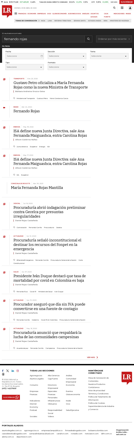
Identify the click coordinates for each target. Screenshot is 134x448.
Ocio (68, 404)
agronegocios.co (31, 430)
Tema (92, 51)
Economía (70, 385)
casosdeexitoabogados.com (14, 434)
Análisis (69, 375)
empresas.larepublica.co (52, 430)
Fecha (8, 51)
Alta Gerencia (53, 375)
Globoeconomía (73, 394)
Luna (50, 21)
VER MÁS (91, 357)
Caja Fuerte (53, 379)
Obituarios (52, 404)
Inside (68, 401)
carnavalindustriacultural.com (41, 434)
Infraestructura (54, 401)
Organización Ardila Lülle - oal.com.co (122, 432)
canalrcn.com (62, 434)
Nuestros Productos (96, 384)
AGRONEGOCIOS (74, 14)
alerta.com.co (8, 437)
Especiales (52, 391)
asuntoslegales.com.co (12, 430)
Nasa (43, 21)
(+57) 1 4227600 (9, 388)
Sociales (33, 416)
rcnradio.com (76, 434)
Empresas (34, 391)
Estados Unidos (94, 21)
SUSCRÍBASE (127, 2)
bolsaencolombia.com (98, 430)
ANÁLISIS (85, 14)
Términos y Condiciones (98, 394)
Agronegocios (36, 375)
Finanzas (33, 394)
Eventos (69, 391)
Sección (51, 51)
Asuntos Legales (37, 379)
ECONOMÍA (32, 14)
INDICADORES (119, 14)
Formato (51, 62)
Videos (51, 416)
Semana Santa (80, 21)
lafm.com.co (106, 434)
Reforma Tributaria (62, 21)
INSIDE (128, 14)
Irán (105, 21)
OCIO (49, 14)
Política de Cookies (96, 403)
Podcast (33, 410)
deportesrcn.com (24, 437)
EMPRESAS (41, 14)
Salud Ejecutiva (72, 410)
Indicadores (35, 401)
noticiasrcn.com (92, 434)
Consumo (34, 385)
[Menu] (16, 13)
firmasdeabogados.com (75, 430)
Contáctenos (93, 387)
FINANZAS (22, 14)
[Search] (114, 8)
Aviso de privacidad (96, 390)
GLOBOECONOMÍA (59, 14)
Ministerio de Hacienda (119, 21)
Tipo (7, 62)
